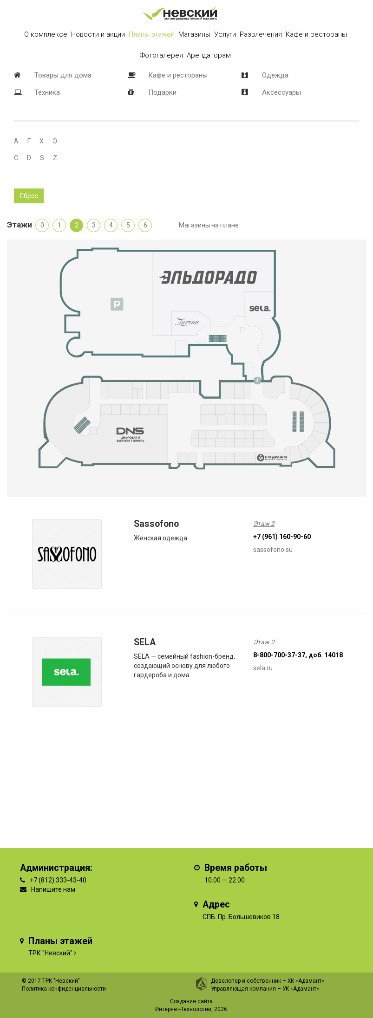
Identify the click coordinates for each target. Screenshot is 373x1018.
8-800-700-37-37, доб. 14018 (298, 655)
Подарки (162, 92)
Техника (47, 92)
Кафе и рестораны (178, 75)
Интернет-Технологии (183, 1009)
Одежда (275, 75)
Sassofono (156, 524)
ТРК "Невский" (50, 953)
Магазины (194, 34)
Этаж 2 (264, 523)
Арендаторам (209, 55)
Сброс (29, 196)
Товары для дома (63, 75)
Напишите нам (53, 889)
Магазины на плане (209, 225)
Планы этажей (152, 34)
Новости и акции (98, 34)
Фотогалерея (161, 55)
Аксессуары (281, 92)
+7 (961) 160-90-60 (282, 536)
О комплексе (45, 34)
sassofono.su (273, 549)
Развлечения (261, 34)
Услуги (225, 34)
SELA (145, 642)
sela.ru (263, 668)
